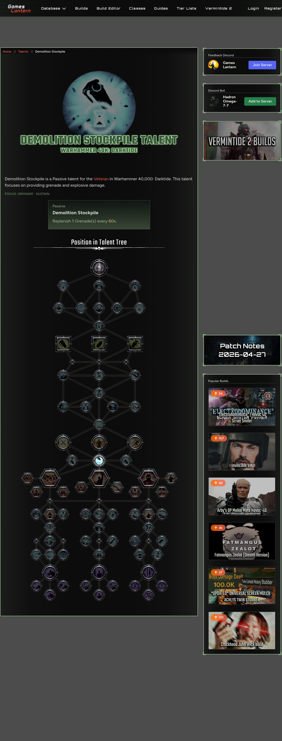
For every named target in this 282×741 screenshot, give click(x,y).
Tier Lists (187, 8)
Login (253, 8)
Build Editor (109, 8)
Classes (137, 8)
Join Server (262, 65)
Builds (81, 8)
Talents (23, 51)
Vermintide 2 (218, 8)
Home (7, 51)
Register (273, 8)
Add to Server (260, 101)
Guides (161, 8)
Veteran (101, 178)
